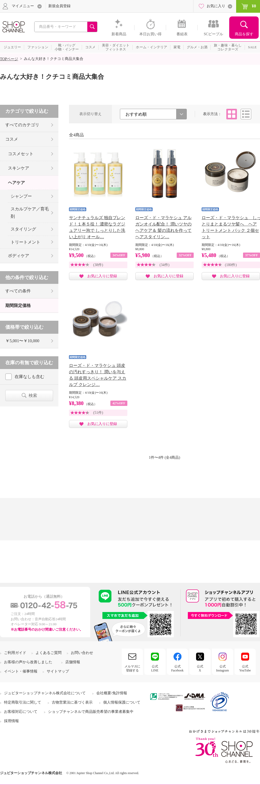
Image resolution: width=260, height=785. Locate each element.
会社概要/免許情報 (111, 693)
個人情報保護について (121, 702)
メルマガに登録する (132, 668)
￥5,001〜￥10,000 (22, 341)
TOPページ (9, 59)
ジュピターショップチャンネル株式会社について (45, 693)
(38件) (98, 265)
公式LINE (154, 668)
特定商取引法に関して (22, 702)
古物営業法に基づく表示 (72, 702)
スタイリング (23, 229)
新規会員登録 (59, 6)
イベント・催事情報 (20, 671)
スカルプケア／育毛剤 (30, 212)
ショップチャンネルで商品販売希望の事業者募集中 (90, 712)
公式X (200, 668)
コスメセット (20, 153)
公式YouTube (245, 668)
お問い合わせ (82, 653)
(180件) (231, 265)
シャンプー (21, 196)
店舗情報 (72, 662)
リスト (246, 114)
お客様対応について (20, 712)
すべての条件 (18, 291)
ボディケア (18, 255)
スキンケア (18, 168)
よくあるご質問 (49, 653)
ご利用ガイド (15, 653)
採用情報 (11, 721)
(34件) (164, 265)
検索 (33, 395)
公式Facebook (177, 668)
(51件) (98, 413)
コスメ (11, 139)
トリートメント (25, 242)
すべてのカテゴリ (22, 125)
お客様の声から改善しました (28, 662)
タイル (231, 114)
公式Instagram (222, 668)
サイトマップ (58, 671)
